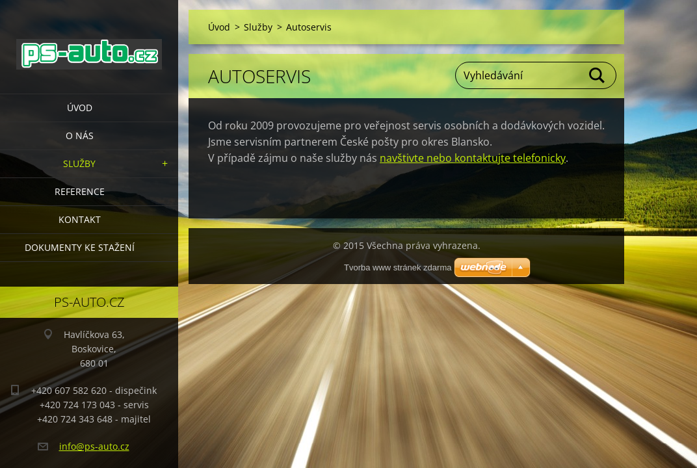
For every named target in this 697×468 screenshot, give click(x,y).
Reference (80, 191)
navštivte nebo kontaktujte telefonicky (473, 158)
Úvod (79, 107)
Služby (79, 163)
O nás (80, 135)
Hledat (597, 75)
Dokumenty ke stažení (80, 247)
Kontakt (80, 219)
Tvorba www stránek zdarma (397, 267)
